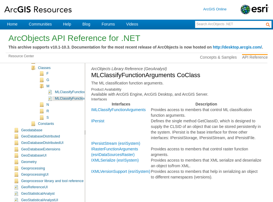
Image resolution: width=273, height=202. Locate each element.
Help (67, 24)
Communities (40, 24)
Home (12, 24)
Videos (132, 24)
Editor (25, 70)
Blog (86, 24)
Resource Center (21, 56)
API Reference (255, 57)
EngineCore (30, 82)
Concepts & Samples (218, 57)
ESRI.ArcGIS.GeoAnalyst (50, 107)
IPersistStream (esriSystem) (115, 143)
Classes (44, 132)
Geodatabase (31, 194)
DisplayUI (28, 63)
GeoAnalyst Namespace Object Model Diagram (75, 119)
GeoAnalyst (30, 95)
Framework (30, 89)
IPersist (97, 121)
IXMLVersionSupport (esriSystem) (120, 171)
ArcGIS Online (215, 9)
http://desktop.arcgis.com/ (237, 47)
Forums (108, 24)
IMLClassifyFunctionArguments (118, 109)
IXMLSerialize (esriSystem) (115, 160)
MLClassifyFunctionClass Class (79, 156)
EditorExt (28, 76)
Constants (46, 188)
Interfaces (45, 126)
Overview (37, 101)
